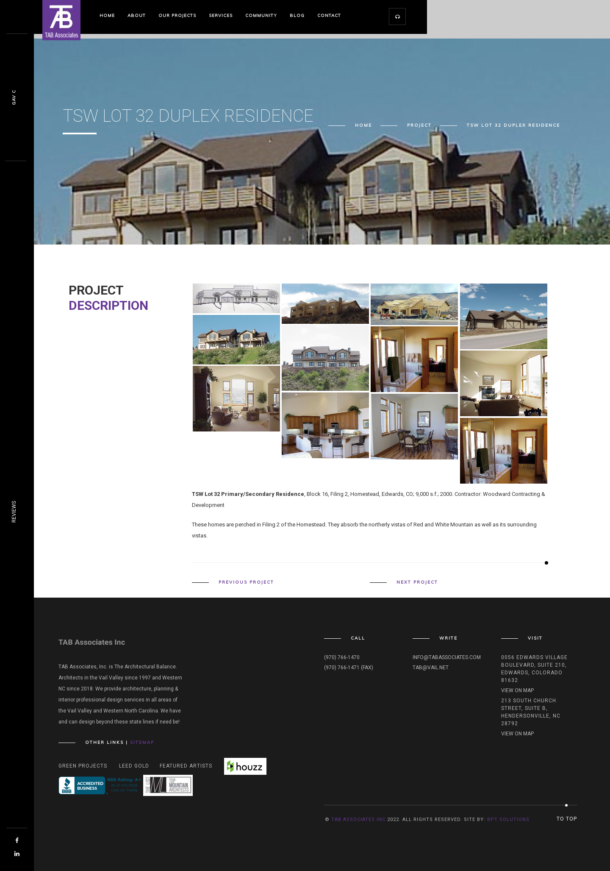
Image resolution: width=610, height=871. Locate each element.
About (137, 15)
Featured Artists (186, 766)
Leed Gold (134, 766)
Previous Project (246, 582)
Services (221, 15)
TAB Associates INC (358, 819)
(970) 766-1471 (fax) (348, 668)
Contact (329, 15)
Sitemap (142, 742)
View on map (517, 690)
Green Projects (82, 766)
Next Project (417, 582)
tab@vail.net (431, 668)
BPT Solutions (508, 819)
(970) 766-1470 (342, 657)
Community (261, 15)
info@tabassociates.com (447, 657)
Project (419, 125)
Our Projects (177, 15)
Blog (297, 15)
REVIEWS (14, 512)
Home (107, 15)
